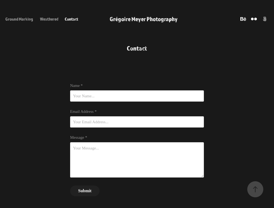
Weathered (49, 19)
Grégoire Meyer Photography (144, 18)
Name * (76, 86)
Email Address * (83, 112)
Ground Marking (19, 19)
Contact (71, 19)
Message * (78, 138)
